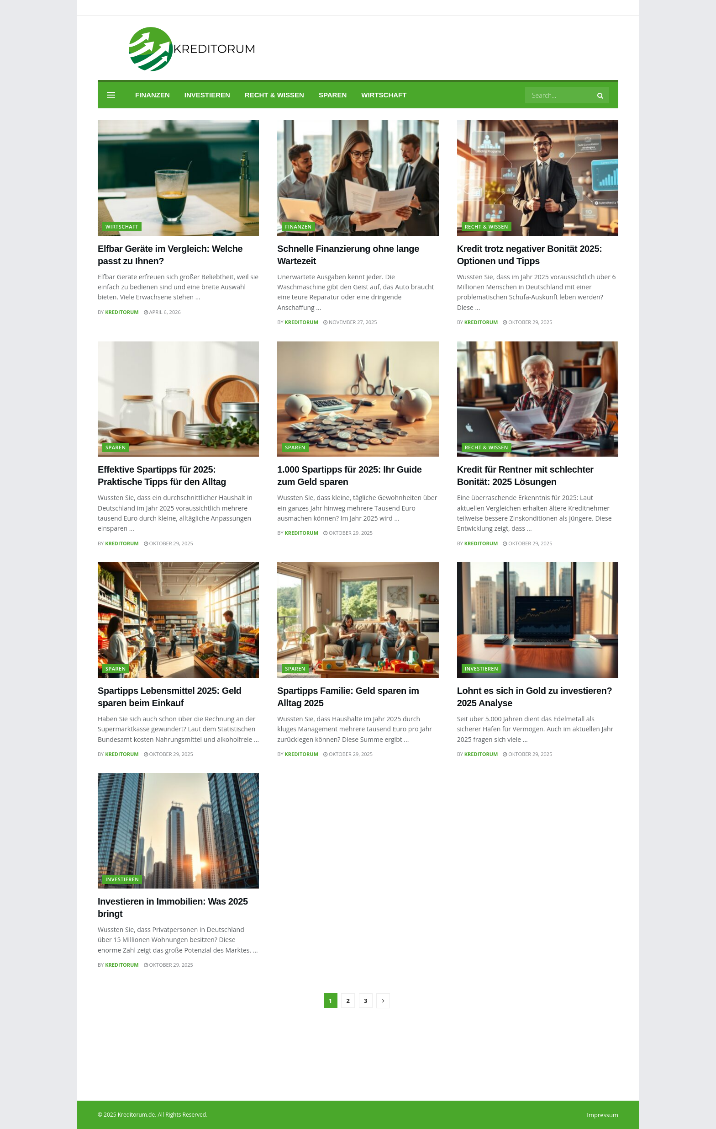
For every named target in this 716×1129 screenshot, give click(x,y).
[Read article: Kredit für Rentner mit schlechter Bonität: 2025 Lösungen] (537, 399)
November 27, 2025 (350, 322)
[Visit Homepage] (179, 48)
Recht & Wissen (274, 95)
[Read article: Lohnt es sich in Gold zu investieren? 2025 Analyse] (537, 620)
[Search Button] (601, 95)
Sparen (333, 95)
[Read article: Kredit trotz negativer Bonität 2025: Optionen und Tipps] (537, 178)
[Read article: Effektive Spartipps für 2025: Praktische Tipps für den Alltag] (178, 399)
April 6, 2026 (162, 312)
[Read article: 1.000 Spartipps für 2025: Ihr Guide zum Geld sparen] (357, 399)
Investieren (207, 95)
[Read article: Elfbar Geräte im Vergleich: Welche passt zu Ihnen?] (178, 178)
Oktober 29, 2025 (527, 322)
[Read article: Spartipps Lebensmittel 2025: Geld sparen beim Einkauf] (178, 620)
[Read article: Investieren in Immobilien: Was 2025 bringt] (178, 831)
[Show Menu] (111, 95)
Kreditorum (122, 312)
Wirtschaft (383, 95)
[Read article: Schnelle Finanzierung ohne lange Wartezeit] (357, 178)
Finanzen (152, 95)
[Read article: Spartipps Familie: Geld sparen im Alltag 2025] (357, 620)
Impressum (602, 1115)
